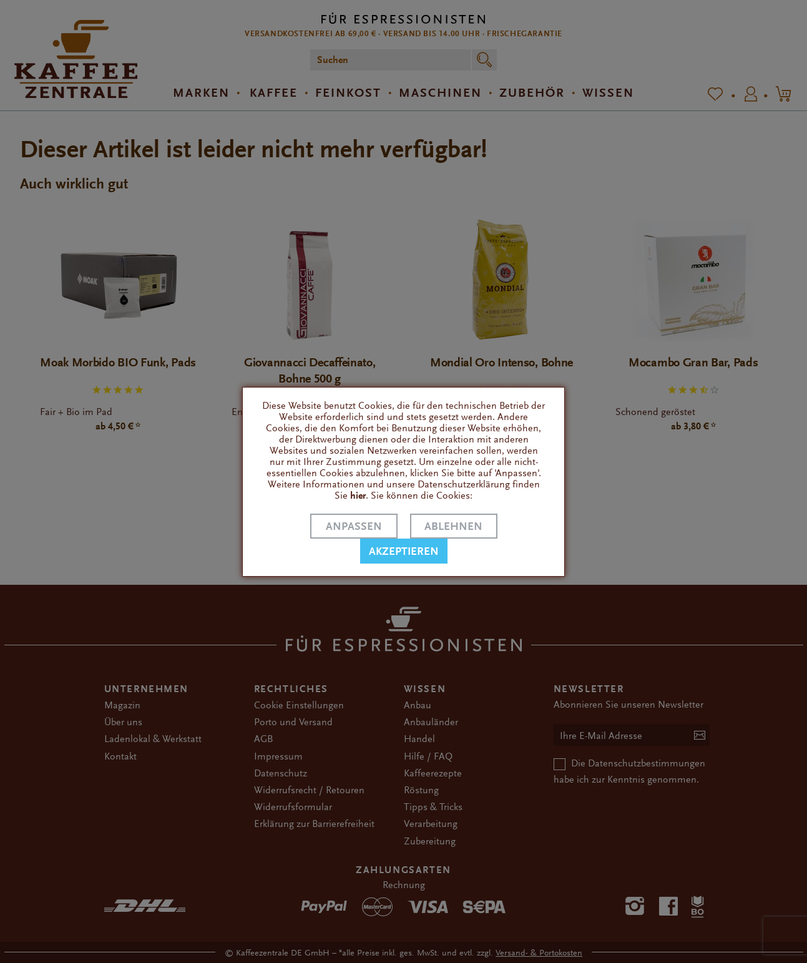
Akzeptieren (404, 551)
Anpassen (354, 526)
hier (358, 495)
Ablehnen (453, 526)
